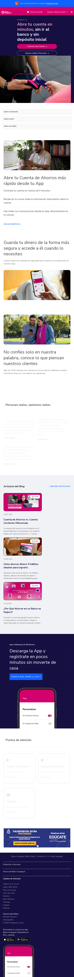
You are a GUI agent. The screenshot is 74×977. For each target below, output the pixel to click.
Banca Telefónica (8, 899)
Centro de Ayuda (8, 893)
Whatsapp (6, 902)
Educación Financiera (10, 917)
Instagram (6, 905)
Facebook (6, 908)
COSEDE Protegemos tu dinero (13, 923)
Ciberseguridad (8, 920)
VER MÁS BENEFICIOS (12, 224)
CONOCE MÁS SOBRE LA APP (26, 677)
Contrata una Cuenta (37, 46)
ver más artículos (60, 486)
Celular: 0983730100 (10, 887)
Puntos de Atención (9, 890)
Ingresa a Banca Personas (37, 53)
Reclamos (6, 896)
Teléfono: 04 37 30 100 (11, 884)
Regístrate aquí (52, 3)
